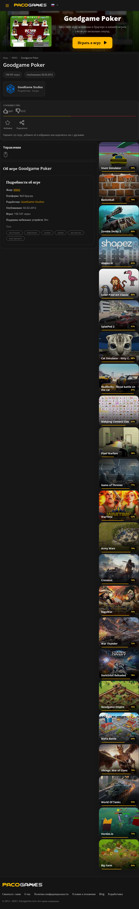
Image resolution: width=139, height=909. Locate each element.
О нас (27, 894)
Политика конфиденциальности (51, 894)
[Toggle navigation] (7, 5)
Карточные (32, 232)
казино (47, 232)
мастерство (76, 232)
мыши (60, 232)
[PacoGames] (22, 885)
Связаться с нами (11, 894)
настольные (14, 232)
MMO (17, 190)
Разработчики (115, 894)
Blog (101, 894)
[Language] (55, 5)
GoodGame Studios (32, 201)
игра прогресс (15, 238)
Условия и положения (84, 894)
